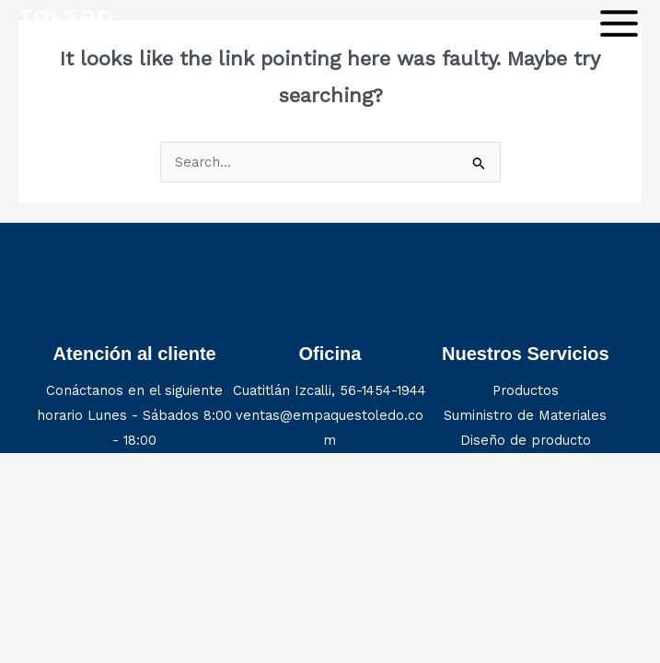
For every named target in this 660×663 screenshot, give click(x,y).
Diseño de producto (525, 440)
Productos (525, 390)
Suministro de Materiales (525, 415)
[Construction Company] (65, 23)
